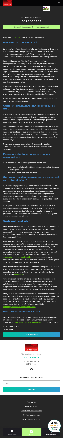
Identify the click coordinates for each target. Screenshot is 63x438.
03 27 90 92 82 (31, 21)
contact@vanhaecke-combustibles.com (19, 257)
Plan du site (31, 402)
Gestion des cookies (31, 415)
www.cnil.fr (18, 274)
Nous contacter (31, 335)
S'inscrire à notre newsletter (31, 377)
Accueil (18, 37)
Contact (31, 435)
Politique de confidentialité (31, 411)
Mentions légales (31, 406)
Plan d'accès (12, 435)
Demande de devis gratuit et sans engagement (31, 27)
